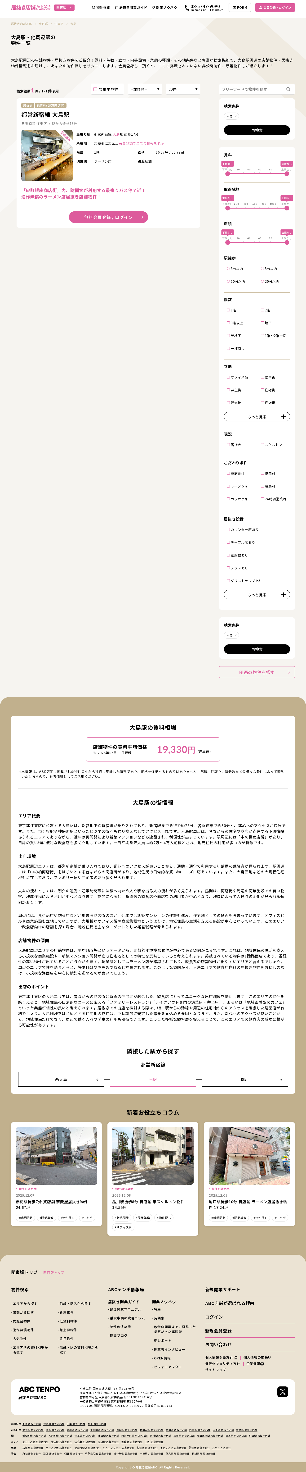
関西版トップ (53, 1272)
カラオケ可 (239, 498)
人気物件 (20, 1338)
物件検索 (20, 1289)
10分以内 (238, 281)
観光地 (236, 402)
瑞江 (261, 1079)
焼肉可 (270, 473)
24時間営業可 (276, 498)
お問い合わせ (218, 1344)
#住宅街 (87, 1218)
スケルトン (273, 444)
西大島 (76, 1079)
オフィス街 (239, 376)
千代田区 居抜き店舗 (102, 1429)
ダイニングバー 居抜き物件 (118, 1447)
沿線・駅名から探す (75, 1303)
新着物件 (67, 1312)
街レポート (163, 1340)
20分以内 (272, 281)
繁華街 (270, 376)
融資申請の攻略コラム (127, 1318)
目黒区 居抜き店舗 (126, 1429)
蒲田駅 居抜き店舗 (108, 1435)
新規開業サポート (223, 1289)
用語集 (159, 1318)
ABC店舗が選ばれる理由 (230, 1303)
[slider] (227, 173)
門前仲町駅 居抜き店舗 (134, 1435)
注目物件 (67, 1338)
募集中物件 (109, 89)
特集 (157, 1309)
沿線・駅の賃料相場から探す (79, 1350)
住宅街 (270, 389)
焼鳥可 (270, 485)
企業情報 (255, 1363)
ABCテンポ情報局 (126, 1289)
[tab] (44, 178)
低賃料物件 (68, 1321)
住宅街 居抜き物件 (85, 1441)
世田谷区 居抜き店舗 (152, 1429)
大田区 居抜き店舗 (176, 1429)
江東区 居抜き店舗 (223, 1429)
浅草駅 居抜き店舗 (85, 1435)
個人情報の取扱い (260, 1357)
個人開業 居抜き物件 (178, 1453)
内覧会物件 (22, 1321)
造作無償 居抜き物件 (125, 1453)
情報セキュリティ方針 (222, 1363)
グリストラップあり (246, 580)
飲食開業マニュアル (126, 1309)
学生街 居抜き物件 (61, 1441)
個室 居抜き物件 (73, 1453)
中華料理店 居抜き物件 (88, 1447)
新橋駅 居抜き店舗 (160, 1435)
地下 (268, 322)
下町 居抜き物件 (154, 1441)
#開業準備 (46, 1218)
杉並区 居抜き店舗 (199, 1429)
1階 (233, 309)
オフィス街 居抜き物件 (35, 1441)
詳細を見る (47, 155)
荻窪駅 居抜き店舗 (184, 1435)
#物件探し (68, 1218)
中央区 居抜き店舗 (33, 1429)
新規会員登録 (218, 1330)
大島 (116, 134)
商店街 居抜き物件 (108, 1441)
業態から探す (23, 1312)
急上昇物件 (68, 1329)
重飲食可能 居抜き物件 (98, 1453)
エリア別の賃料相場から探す (30, 1350)
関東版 (64, 7)
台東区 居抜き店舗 (246, 1429)
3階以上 (237, 322)
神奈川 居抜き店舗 (53, 1424)
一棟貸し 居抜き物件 (152, 1453)
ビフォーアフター (168, 1366)
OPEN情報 (162, 1358)
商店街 (270, 402)
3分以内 (237, 268)
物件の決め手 (120, 1326)
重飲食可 (238, 473)
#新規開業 (25, 1218)
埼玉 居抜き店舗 (97, 1424)
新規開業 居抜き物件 (204, 1453)
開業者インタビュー (170, 1349)
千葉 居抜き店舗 (76, 1424)
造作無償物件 (23, 1329)
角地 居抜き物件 (31, 1453)
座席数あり (239, 554)
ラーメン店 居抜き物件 (59, 1447)
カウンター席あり (245, 529)
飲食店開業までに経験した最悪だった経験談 (175, 1329)
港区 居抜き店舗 (55, 1429)
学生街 (236, 389)
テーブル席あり (243, 542)
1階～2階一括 (276, 335)
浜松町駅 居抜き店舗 (34, 1435)
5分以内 (271, 268)
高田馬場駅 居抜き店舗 (210, 1435)
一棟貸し (238, 348)
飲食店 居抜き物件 (199, 1447)
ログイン (214, 1317)
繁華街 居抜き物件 (131, 1441)
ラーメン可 (239, 485)
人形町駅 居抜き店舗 (60, 1435)
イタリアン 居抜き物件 (173, 1447)
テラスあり (239, 567)
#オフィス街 (123, 1227)
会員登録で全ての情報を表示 (141, 143)
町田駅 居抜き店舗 (259, 1435)
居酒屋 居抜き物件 (33, 1447)
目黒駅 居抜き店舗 (236, 1435)
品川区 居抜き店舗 (77, 1429)
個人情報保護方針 (221, 1357)
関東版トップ (24, 1272)
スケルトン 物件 (221, 1447)
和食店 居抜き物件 (147, 1447)
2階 (268, 309)
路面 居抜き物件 (52, 1453)
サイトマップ (215, 1369)
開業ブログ (119, 1335)
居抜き (236, 444)
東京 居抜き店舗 (31, 1424)
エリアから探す (25, 1303)
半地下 (236, 335)
